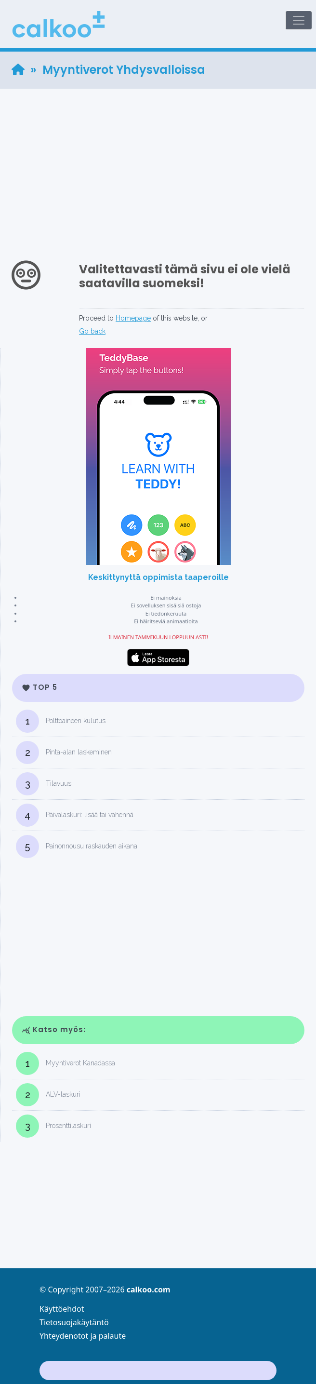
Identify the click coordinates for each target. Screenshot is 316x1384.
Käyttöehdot (62, 1308)
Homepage (133, 318)
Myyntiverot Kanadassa (65, 1063)
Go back (92, 331)
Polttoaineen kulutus (60, 721)
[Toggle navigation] (298, 20)
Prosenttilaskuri (53, 1126)
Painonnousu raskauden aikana (76, 846)
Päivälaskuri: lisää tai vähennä (74, 815)
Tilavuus (43, 783)
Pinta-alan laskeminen (64, 752)
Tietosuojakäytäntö (74, 1322)
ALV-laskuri (48, 1094)
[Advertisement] (158, 156)
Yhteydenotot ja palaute (83, 1335)
